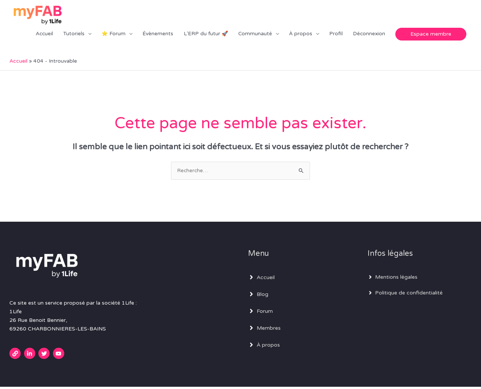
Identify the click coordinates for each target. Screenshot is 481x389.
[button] (430, 35)
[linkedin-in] (30, 355)
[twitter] (44, 355)
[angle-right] (261, 279)
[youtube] (59, 355)
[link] (16, 355)
